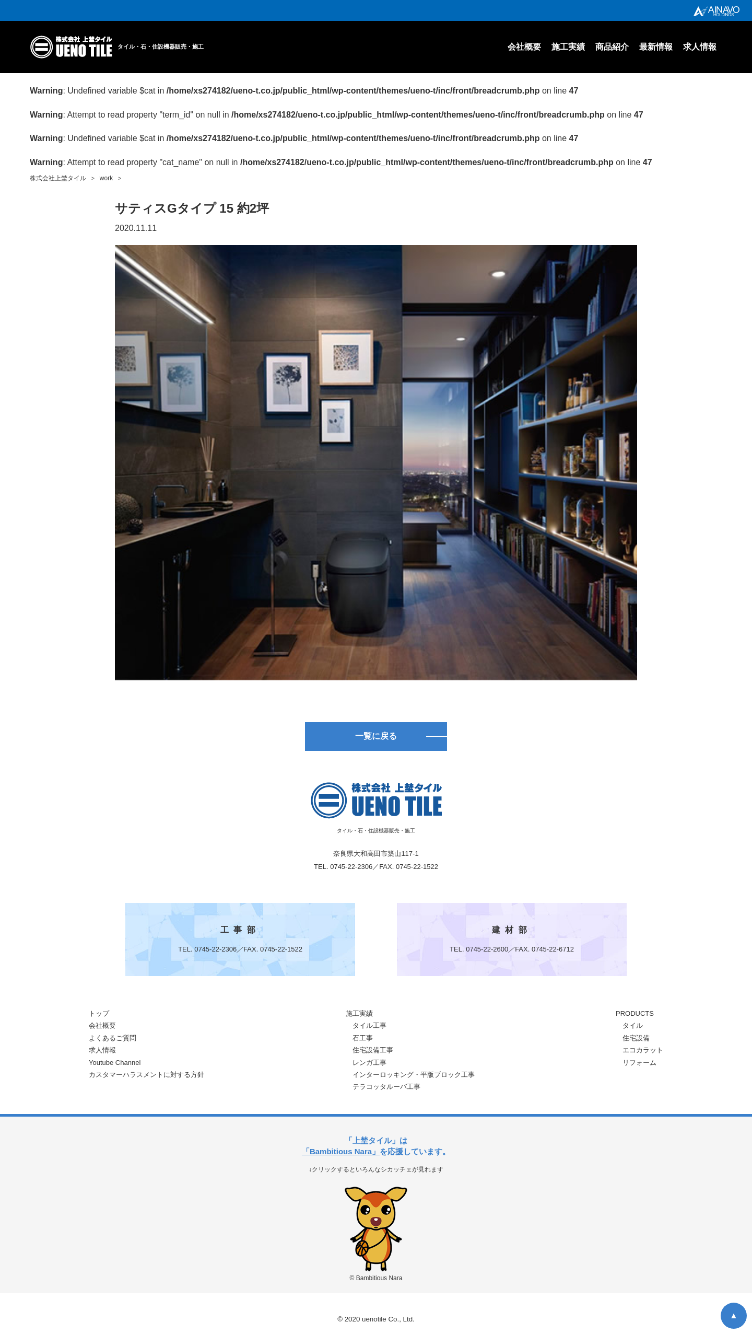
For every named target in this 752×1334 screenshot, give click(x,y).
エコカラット (642, 1053)
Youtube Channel (114, 1065)
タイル (632, 1029)
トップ (99, 1016)
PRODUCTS (635, 1016)
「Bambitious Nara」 (341, 1154)
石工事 (362, 1041)
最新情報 (656, 46)
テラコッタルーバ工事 (386, 1090)
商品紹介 (612, 46)
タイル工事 (369, 1029)
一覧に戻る (376, 738)
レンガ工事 (369, 1065)
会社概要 (524, 46)
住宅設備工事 (372, 1053)
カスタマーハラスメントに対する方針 (146, 1078)
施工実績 (568, 46)
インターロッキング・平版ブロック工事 (413, 1078)
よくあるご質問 (112, 1041)
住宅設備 (636, 1041)
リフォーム (639, 1065)
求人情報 (699, 46)
